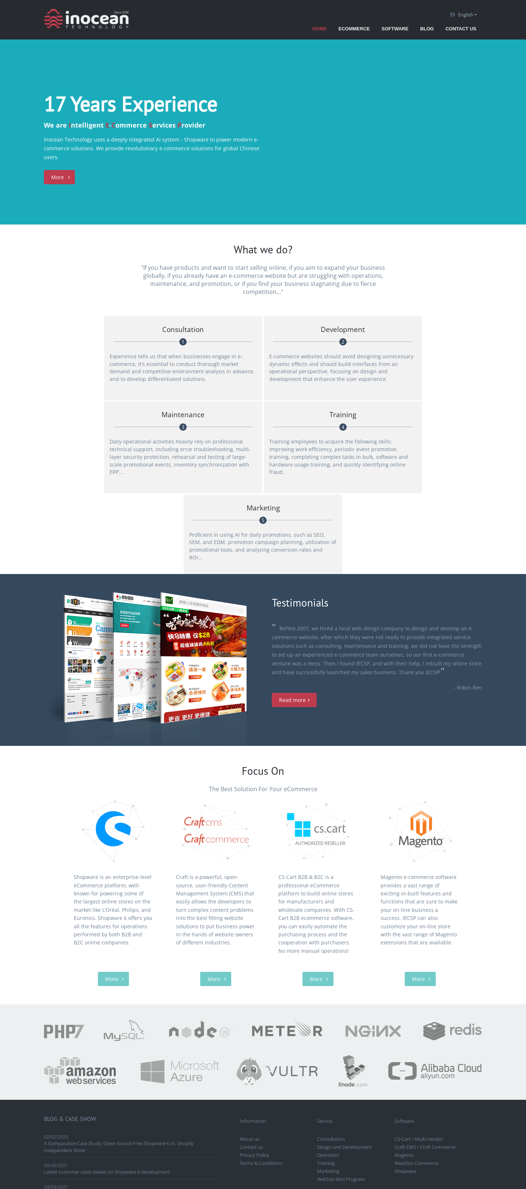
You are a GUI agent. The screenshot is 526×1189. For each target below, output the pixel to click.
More (57, 177)
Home (320, 28)
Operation (328, 1021)
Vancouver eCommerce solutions (359, 1072)
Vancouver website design (350, 1064)
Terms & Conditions (261, 1029)
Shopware (405, 1037)
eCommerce (354, 28)
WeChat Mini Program (341, 1045)
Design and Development (344, 1013)
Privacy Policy (254, 1021)
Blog (427, 28)
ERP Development (399, 1064)
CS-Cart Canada (436, 1064)
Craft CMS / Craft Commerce (425, 1013)
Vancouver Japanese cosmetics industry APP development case (112, 1081)
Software (394, 28)
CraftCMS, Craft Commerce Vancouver (281, 1072)
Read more (292, 566)
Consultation (331, 1005)
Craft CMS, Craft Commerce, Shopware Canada (385, 1080)
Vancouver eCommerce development (280, 1064)
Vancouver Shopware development (295, 1080)
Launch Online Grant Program (76, 1059)
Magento (404, 1021)
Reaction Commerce (416, 1029)
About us (249, 1005)
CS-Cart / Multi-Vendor (418, 1005)
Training (326, 1029)
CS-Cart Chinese (413, 1072)
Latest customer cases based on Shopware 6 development (107, 1038)
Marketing (328, 1037)
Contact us (461, 28)
